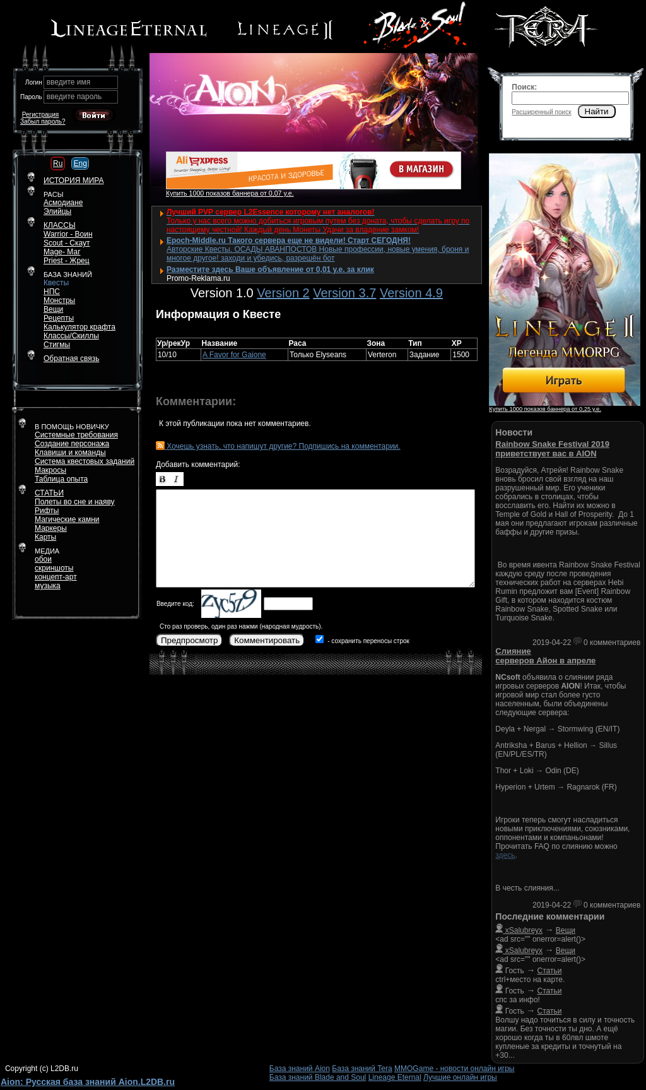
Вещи (53, 309)
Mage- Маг (62, 251)
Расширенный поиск (541, 112)
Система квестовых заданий (84, 461)
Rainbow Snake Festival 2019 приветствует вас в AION (552, 448)
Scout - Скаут (67, 243)
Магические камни (67, 519)
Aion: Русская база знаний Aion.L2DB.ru (88, 1082)
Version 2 (283, 293)
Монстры (59, 300)
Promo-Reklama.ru (198, 278)
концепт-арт (56, 576)
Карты (45, 537)
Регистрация (40, 114)
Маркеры (51, 528)
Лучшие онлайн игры (460, 1077)
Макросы (50, 470)
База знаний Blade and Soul (318, 1077)
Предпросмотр (189, 640)
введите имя (69, 82)
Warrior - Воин (68, 234)
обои (43, 559)
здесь (505, 855)
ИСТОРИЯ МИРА (73, 180)
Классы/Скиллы (71, 335)
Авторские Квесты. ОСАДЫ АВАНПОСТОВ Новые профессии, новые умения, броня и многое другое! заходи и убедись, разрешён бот (318, 254)
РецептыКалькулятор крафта (79, 322)
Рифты (47, 510)
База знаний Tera (362, 1068)
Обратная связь (71, 358)
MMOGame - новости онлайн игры (454, 1068)
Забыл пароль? (43, 121)
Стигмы (57, 344)
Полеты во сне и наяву (75, 501)
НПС (52, 291)
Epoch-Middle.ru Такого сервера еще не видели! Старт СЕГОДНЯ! (289, 240)
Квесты (56, 282)
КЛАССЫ (60, 225)
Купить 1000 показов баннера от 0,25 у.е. (545, 409)
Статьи (549, 970)
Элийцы (57, 211)
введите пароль (74, 96)
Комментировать (267, 640)
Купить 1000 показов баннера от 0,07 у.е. (230, 193)
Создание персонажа (72, 443)
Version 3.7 (344, 293)
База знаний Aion (299, 1068)
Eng (79, 163)
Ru (57, 163)
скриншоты (54, 568)
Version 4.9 (411, 293)
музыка (48, 585)
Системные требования (76, 434)
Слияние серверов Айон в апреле (545, 655)
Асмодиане (63, 202)
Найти (597, 111)
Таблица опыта (61, 479)
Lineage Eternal (394, 1077)
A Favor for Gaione (234, 354)
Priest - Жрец (67, 260)
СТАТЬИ (49, 493)
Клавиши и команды (70, 452)
